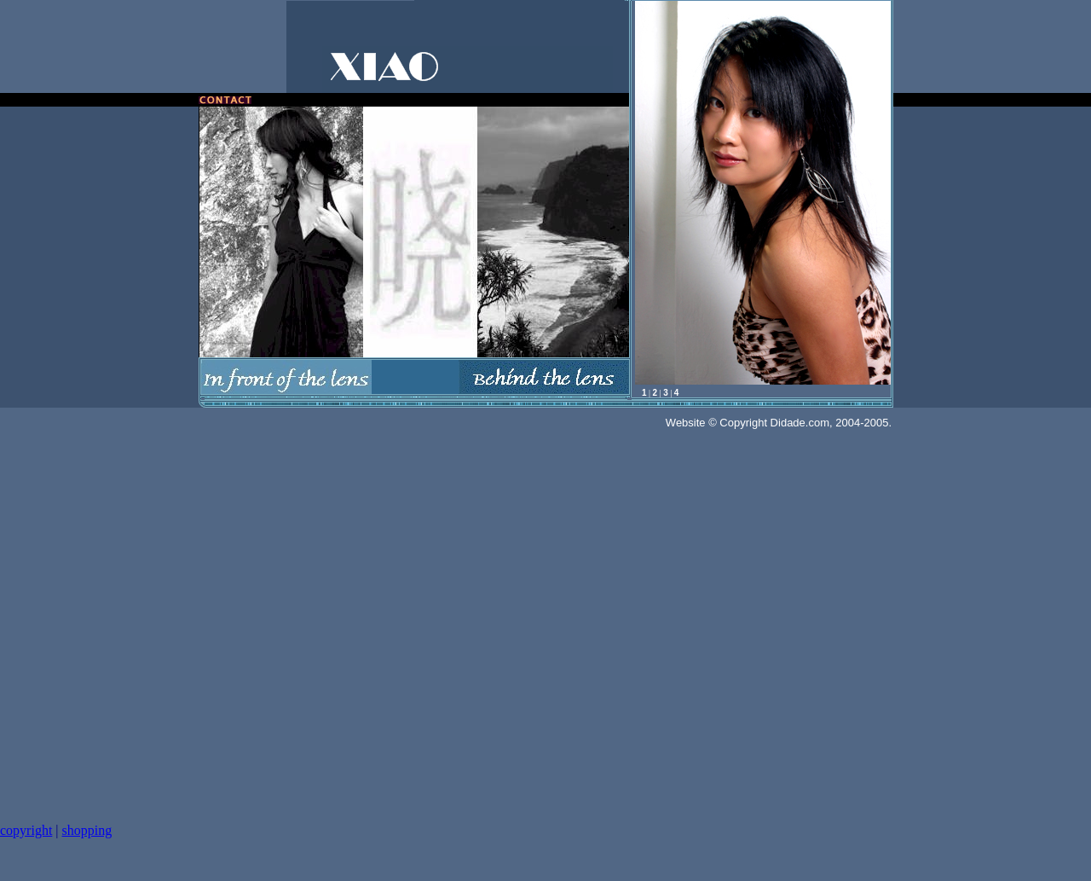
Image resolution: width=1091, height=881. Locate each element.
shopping (87, 830)
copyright (26, 830)
